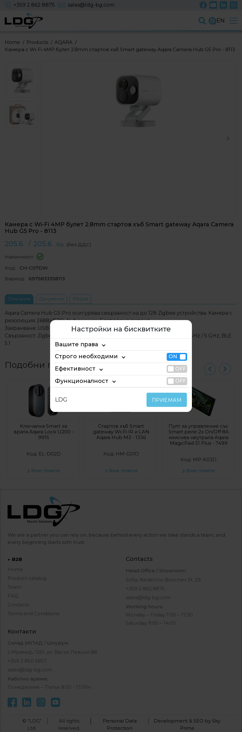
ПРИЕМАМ (168, 400)
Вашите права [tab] (73, 344)
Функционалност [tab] (77, 381)
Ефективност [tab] (72, 369)
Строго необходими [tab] (81, 357)
